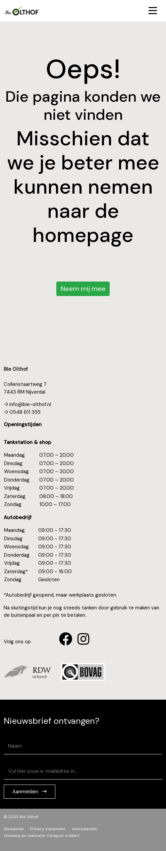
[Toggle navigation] (153, 11)
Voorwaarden (84, 829)
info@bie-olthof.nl (27, 404)
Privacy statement (47, 829)
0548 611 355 (22, 412)
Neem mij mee (83, 288)
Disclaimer (14, 829)
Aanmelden (26, 791)
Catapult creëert (63, 835)
